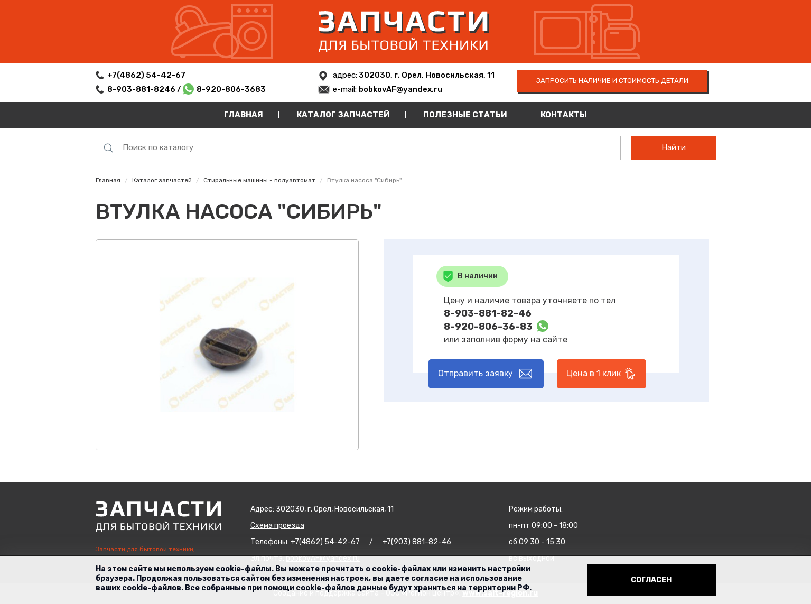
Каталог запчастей (343, 114)
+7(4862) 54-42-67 (146, 75)
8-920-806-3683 (231, 89)
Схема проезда (277, 525)
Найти (673, 147)
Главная (243, 114)
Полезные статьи (465, 114)
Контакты (563, 114)
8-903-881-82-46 (488, 313)
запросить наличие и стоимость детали (612, 81)
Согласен (651, 579)
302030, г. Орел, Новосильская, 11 (426, 75)
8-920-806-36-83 (488, 326)
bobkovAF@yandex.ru (400, 89)
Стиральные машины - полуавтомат (259, 180)
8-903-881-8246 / (145, 89)
